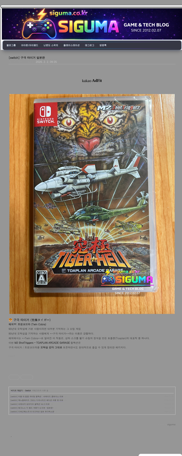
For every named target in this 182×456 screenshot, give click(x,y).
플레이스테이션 (71, 45)
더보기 (12, 356)
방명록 (103, 45)
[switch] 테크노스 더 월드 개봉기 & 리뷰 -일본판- (32, 407)
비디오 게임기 (17, 390)
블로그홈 (11, 45)
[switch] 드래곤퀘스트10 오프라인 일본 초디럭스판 (32, 411)
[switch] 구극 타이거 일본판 (27, 58)
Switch (28, 390)
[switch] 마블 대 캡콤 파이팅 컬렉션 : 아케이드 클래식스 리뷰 (36, 396)
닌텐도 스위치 (50, 45)
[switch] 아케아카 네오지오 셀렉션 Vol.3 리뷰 (30, 404)
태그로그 (89, 45)
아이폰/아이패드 (29, 45)
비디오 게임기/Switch (21, 62)
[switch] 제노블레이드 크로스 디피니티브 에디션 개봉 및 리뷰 (36, 400)
